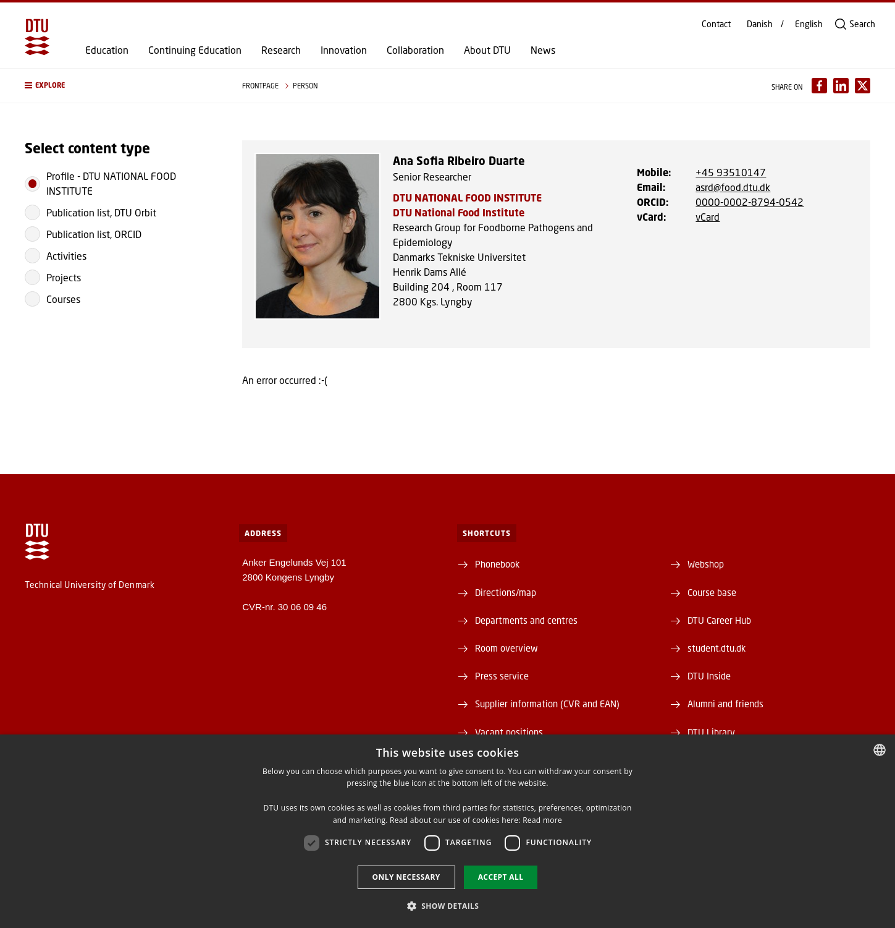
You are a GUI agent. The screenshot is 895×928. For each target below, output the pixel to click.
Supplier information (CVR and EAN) (547, 703)
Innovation (344, 50)
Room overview (506, 647)
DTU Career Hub (719, 620)
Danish (760, 24)
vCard (707, 217)
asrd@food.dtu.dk (732, 187)
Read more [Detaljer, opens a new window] (542, 820)
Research (281, 50)
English (809, 24)
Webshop (705, 563)
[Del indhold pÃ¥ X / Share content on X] (862, 85)
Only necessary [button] (406, 877)
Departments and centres (526, 620)
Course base (711, 592)
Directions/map (505, 592)
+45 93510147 (730, 172)
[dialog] (447, 831)
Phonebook (497, 563)
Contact (716, 24)
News (543, 50)
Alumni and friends (725, 703)
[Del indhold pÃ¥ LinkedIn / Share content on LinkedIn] (841, 85)
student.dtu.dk (716, 647)
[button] (121, 85)
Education (106, 50)
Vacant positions (509, 732)
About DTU (487, 50)
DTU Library (711, 732)
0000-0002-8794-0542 (749, 202)
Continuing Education (195, 50)
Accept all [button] (501, 877)
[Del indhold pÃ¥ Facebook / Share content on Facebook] (819, 85)
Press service (502, 675)
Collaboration (415, 50)
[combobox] (879, 750)
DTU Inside (709, 675)
